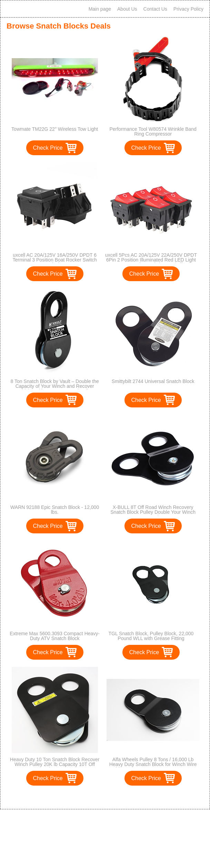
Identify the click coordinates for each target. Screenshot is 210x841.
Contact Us (155, 9)
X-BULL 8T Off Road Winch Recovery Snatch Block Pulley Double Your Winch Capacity (153, 512)
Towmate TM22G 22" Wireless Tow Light (54, 129)
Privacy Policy (188, 9)
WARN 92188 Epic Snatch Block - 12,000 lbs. (54, 509)
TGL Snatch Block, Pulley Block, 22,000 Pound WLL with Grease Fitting (150, 636)
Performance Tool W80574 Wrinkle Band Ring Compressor (152, 131)
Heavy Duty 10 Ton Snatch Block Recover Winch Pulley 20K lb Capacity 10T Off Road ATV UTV (55, 764)
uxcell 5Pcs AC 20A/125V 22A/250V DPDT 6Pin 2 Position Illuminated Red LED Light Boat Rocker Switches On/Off (151, 259)
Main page (100, 9)
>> (117, 797)
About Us (127, 9)
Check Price (48, 148)
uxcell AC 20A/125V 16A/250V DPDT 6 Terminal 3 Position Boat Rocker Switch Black (54, 259)
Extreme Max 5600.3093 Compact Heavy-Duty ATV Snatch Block (55, 636)
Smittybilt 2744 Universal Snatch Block (153, 381)
